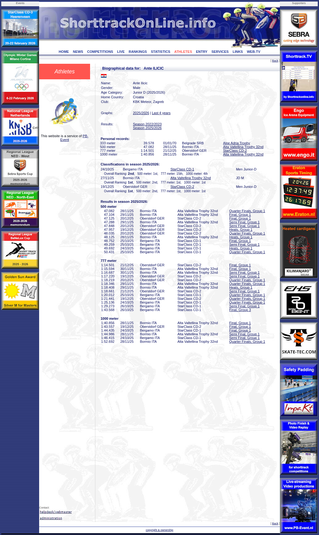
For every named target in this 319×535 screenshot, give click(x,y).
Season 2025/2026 (147, 128)
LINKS (238, 52)
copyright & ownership (159, 530)
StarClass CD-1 (182, 169)
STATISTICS (161, 52)
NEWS (78, 52)
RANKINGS (138, 52)
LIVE (121, 52)
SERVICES (220, 52)
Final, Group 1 (240, 214)
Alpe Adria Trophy (236, 143)
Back (275, 60)
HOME (64, 52)
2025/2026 (141, 113)
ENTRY (201, 52)
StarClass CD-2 (235, 150)
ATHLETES (183, 52)
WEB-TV (253, 52)
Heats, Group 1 (241, 229)
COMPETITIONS (100, 52)
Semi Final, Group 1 (244, 222)
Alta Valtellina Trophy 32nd (243, 147)
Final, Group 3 (240, 310)
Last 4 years (161, 113)
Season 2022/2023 (147, 124)
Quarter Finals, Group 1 (247, 211)
